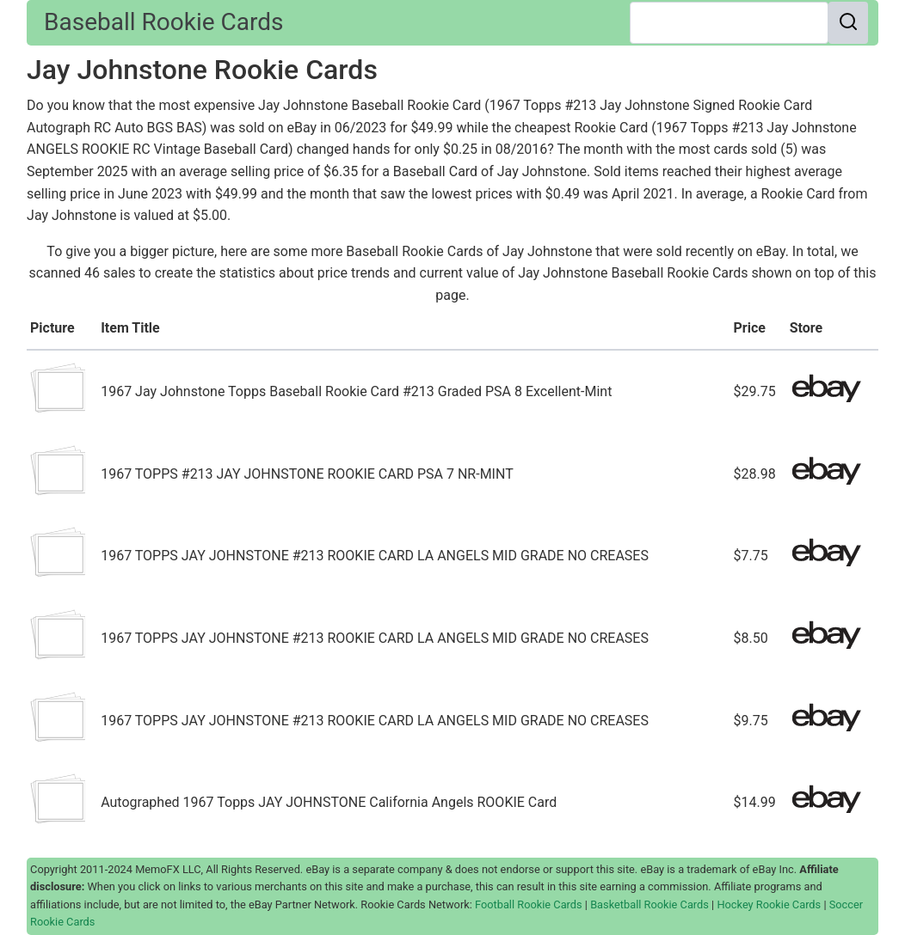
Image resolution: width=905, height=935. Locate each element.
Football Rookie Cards (528, 904)
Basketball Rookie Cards (649, 904)
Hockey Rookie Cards (769, 904)
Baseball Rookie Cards (163, 22)
